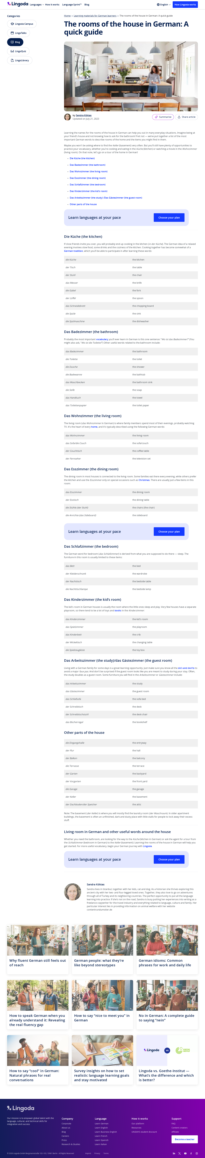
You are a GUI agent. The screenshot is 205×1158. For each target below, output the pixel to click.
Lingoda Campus (22, 24)
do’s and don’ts (186, 668)
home (94, 426)
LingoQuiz (18, 51)
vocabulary (102, 339)
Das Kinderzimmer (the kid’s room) (88, 191)
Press (64, 1140)
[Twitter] (179, 1153)
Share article (186, 117)
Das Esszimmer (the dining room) (88, 178)
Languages (36, 4)
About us (66, 1128)
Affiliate (175, 1132)
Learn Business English (106, 1132)
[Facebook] (191, 1153)
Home (67, 16)
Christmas (144, 480)
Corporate (66, 1124)
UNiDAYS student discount (144, 1132)
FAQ (173, 1124)
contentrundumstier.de (99, 910)
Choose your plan (169, 217)
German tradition (73, 250)
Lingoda (147, 846)
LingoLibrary (20, 60)
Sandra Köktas (84, 115)
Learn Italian (101, 1144)
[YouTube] (185, 1153)
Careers (65, 1136)
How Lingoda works (185, 4)
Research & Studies (71, 1144)
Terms (106, 1153)
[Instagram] (196, 1153)
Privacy (97, 1153)
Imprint (88, 1153)
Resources (136, 1128)
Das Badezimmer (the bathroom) (87, 164)
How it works (52, 4)
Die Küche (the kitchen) (82, 158)
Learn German (101, 1124)
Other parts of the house (83, 204)
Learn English (101, 1128)
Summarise (163, 117)
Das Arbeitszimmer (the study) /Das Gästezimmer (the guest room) (106, 197)
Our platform (138, 1124)
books (118, 610)
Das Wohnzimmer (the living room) (88, 171)
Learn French (101, 1136)
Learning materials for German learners (95, 16)
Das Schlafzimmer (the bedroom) (87, 184)
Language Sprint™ (72, 4)
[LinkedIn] (174, 1153)
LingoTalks (18, 33)
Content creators (179, 1128)
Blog (86, 4)
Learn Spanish (101, 1140)
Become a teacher (184, 1139)
